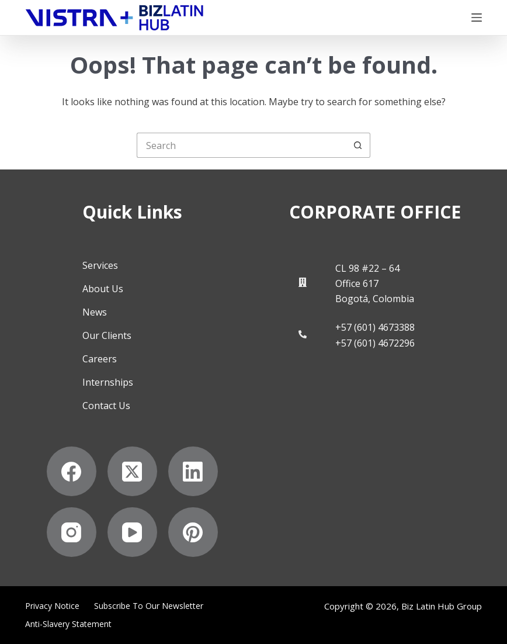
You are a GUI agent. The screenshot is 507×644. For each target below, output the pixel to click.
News (94, 312)
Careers (99, 358)
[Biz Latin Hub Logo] (114, 18)
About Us (102, 288)
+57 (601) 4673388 (375, 327)
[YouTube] (132, 532)
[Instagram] (71, 532)
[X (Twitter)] (132, 471)
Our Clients (106, 335)
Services (100, 265)
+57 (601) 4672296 (375, 343)
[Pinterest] (193, 532)
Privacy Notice (52, 606)
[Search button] (357, 145)
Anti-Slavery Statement (68, 624)
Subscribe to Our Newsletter (148, 606)
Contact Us (106, 405)
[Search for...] (241, 145)
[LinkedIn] (193, 471)
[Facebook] (71, 471)
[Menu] (476, 17)
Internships (107, 382)
